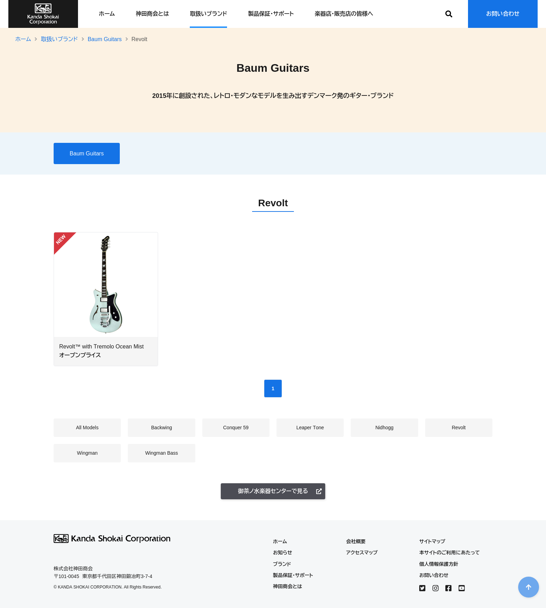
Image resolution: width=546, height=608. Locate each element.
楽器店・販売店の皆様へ (344, 14)
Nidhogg (281, 152)
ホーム (107, 14)
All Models (145, 152)
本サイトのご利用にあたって (449, 552)
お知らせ (282, 552)
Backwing (177, 152)
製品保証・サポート (271, 14)
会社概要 (356, 541)
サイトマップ (432, 541)
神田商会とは (152, 14)
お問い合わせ (503, 14)
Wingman (335, 152)
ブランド (282, 564)
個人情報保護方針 (438, 564)
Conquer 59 (211, 152)
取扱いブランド (208, 14)
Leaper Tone (248, 152)
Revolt (307, 152)
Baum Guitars (105, 39)
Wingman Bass (372, 152)
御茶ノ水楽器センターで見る (280, 491)
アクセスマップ (362, 552)
